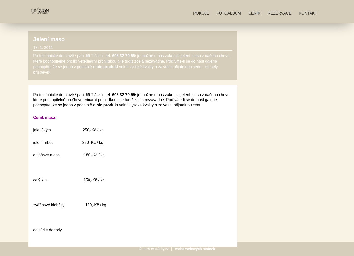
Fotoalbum (229, 13)
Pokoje (201, 13)
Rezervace (279, 13)
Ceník (254, 13)
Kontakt (308, 13)
